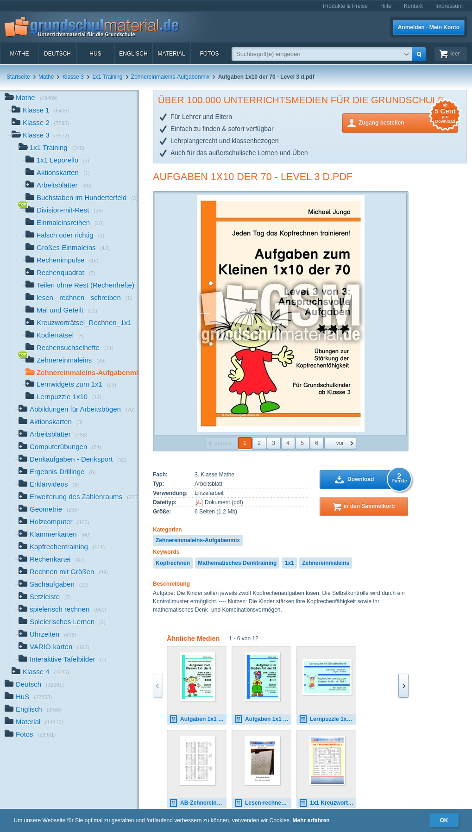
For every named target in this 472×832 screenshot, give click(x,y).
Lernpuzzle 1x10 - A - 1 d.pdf (327, 719)
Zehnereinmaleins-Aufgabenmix (170, 77)
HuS (95, 53)
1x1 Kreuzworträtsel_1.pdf (327, 803)
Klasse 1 (40, 111)
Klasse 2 (40, 123)
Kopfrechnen (173, 563)
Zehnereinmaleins (325, 563)
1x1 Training (107, 77)
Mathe (19, 53)
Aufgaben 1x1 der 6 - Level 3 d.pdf (198, 719)
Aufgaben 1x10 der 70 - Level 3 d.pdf (252, 176)
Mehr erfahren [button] (311, 820)
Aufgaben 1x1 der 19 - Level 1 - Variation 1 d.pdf (262, 719)
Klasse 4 (40, 672)
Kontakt (413, 6)
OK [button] (444, 820)
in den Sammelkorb (369, 506)
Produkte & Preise (345, 6)
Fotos (209, 53)
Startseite (18, 77)
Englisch (133, 53)
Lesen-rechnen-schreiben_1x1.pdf (262, 803)
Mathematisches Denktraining (237, 563)
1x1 (289, 563)
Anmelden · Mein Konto (428, 27)
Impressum (449, 6)
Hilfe (385, 6)
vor (340, 443)
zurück (223, 443)
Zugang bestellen (408, 122)
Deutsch (57, 53)
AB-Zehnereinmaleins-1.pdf (198, 803)
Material (171, 53)
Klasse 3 (73, 77)
